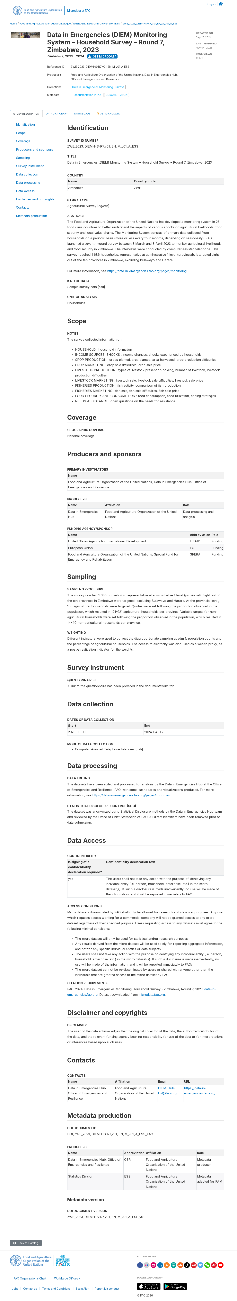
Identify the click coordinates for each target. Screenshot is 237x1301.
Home (13, 23)
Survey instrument (30, 166)
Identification (25, 124)
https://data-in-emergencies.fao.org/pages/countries (131, 795)
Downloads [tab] (82, 113)
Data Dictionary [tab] (57, 113)
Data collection (27, 174)
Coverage (23, 141)
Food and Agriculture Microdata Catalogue (45, 23)
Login (210, 4)
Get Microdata (102, 56)
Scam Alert (82, 1288)
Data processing (28, 183)
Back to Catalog (25, 1243)
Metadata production (31, 216)
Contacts (22, 207)
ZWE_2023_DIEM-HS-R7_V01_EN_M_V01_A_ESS (150, 23)
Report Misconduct (107, 1288)
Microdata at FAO (78, 11)
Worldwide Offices (66, 1278)
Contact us (30, 1288)
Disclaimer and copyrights (35, 199)
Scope (21, 133)
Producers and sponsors (34, 149)
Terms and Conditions (56, 1288)
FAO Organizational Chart (30, 1278)
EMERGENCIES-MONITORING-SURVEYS (96, 23)
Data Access (25, 191)
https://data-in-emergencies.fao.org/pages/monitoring (147, 271)
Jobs (15, 1288)
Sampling (23, 158)
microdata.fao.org (152, 995)
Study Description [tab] (26, 113)
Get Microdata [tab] (108, 113)
